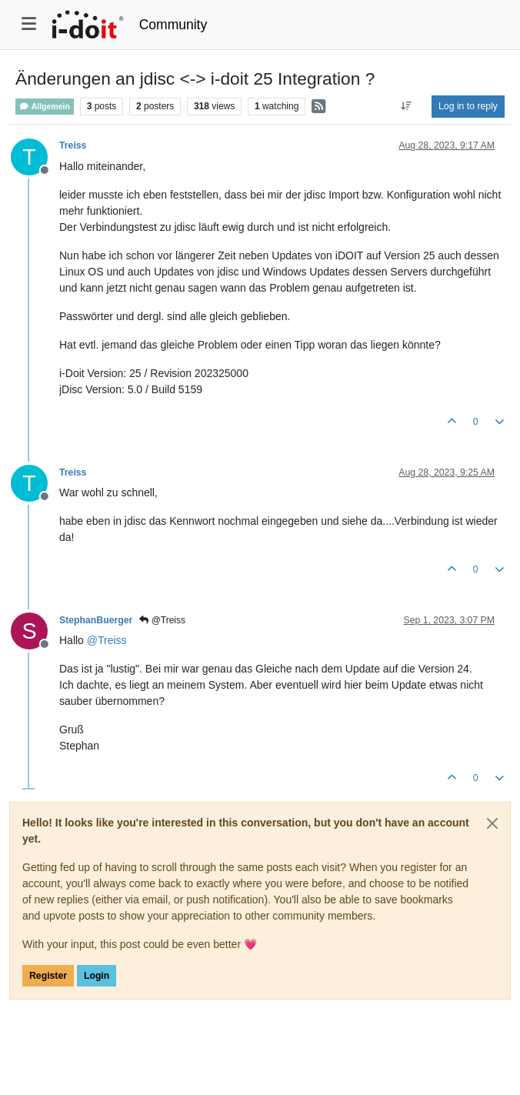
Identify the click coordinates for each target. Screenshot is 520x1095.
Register (48, 975)
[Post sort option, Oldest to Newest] (406, 106)
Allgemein (44, 107)
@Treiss (162, 620)
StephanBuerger (95, 620)
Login (96, 975)
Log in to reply (468, 106)
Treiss (72, 145)
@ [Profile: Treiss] (107, 640)
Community (173, 24)
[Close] (492, 823)
